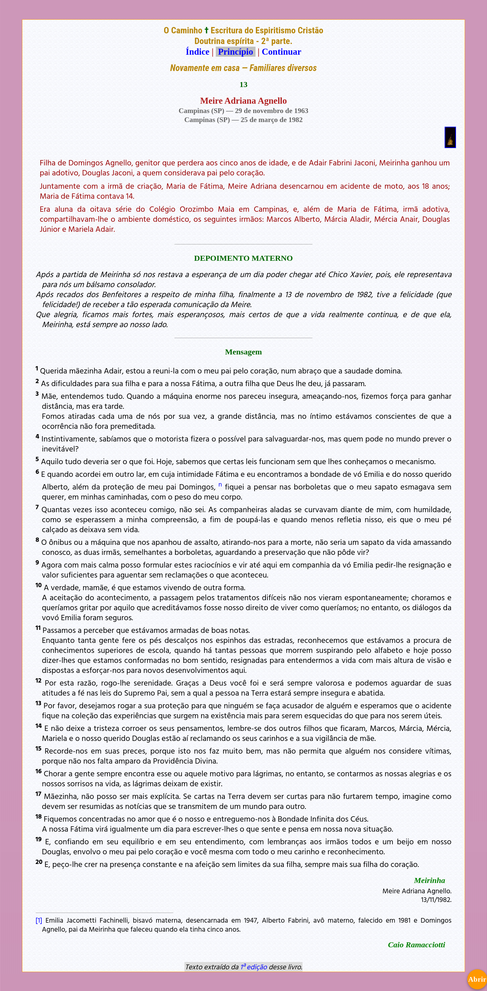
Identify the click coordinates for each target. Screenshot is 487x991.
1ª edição (253, 966)
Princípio (235, 52)
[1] (39, 920)
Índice (197, 52)
